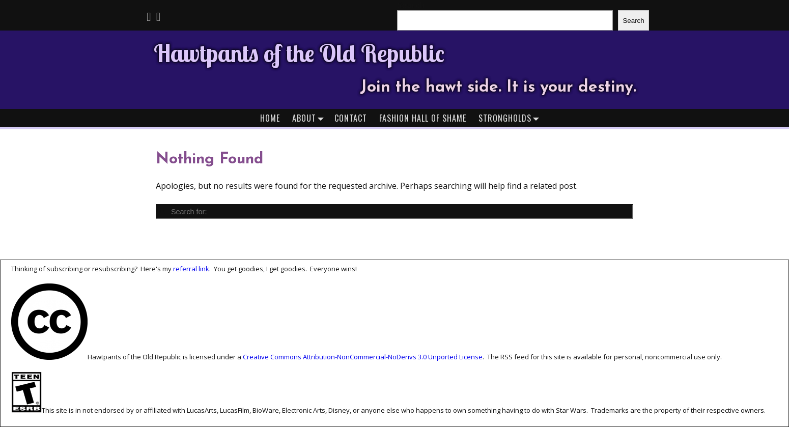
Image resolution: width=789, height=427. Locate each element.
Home (270, 118)
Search (633, 20)
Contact (350, 118)
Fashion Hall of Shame (422, 118)
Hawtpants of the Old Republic (299, 53)
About (310, 118)
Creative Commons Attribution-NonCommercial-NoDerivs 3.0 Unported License (363, 357)
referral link (191, 268)
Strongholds (511, 118)
